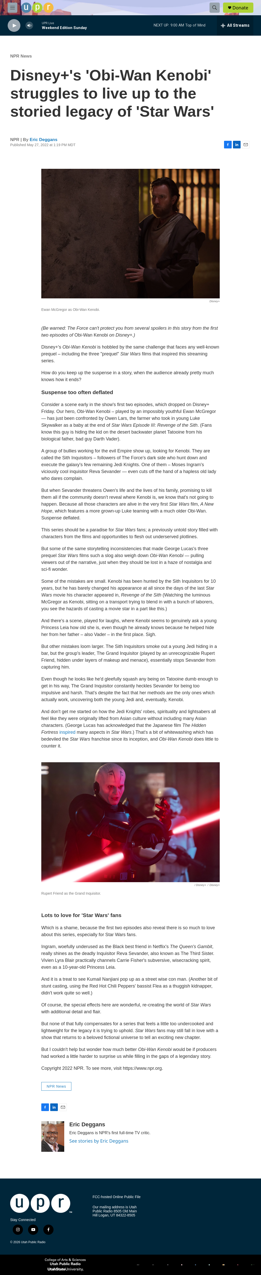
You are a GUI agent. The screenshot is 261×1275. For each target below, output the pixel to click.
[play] (14, 26)
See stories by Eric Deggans (98, 1141)
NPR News (21, 56)
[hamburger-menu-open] (12, 8)
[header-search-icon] (215, 8)
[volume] (29, 25)
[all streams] (235, 25)
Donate (240, 7)
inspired (67, 732)
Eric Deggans (44, 139)
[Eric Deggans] (52, 1136)
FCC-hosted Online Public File (116, 1197)
